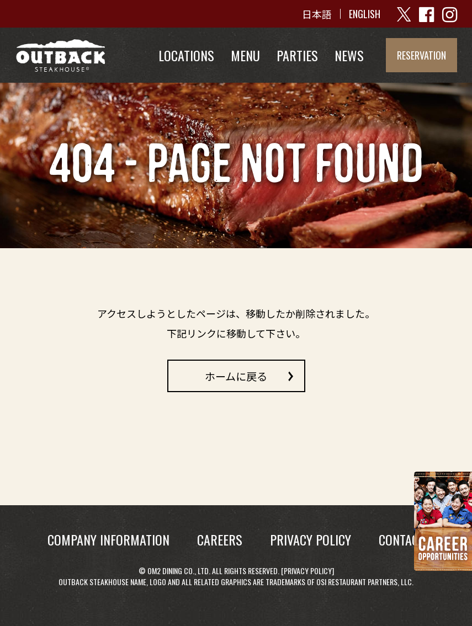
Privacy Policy (308, 570)
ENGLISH (364, 14)
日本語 (317, 14)
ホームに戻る (236, 375)
